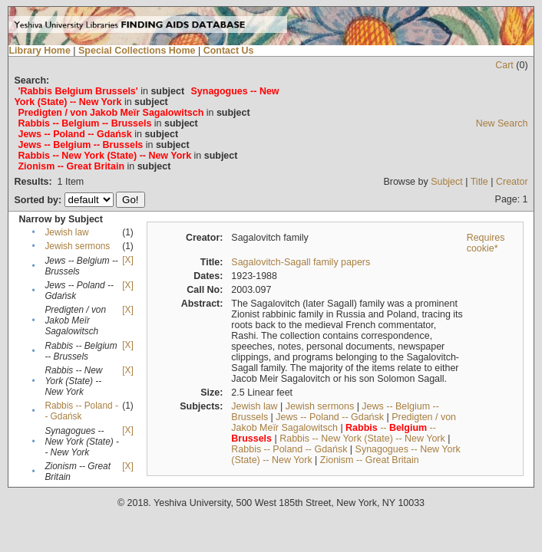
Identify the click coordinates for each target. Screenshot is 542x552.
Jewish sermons (77, 246)
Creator (512, 181)
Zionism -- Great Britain (369, 460)
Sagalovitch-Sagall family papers (300, 262)
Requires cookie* (486, 243)
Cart (504, 65)
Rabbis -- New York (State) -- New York (362, 438)
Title (479, 181)
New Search (502, 123)
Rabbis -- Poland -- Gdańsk (81, 411)
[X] (127, 260)
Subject (447, 181)
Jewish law (66, 232)
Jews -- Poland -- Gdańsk (330, 417)
